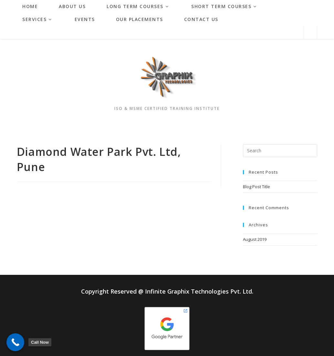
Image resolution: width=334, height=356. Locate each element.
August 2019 (254, 239)
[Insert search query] (280, 150)
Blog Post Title (256, 186)
